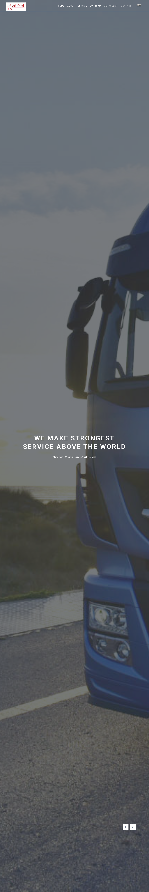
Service (82, 6)
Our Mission (111, 6)
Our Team (95, 6)
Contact (126, 6)
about (71, 6)
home (61, 6)
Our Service (60, 473)
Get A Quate (89, 473)
